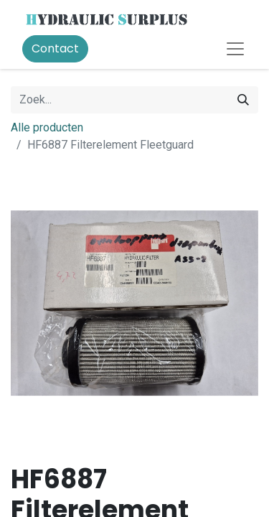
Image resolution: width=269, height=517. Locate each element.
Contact (55, 48)
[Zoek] (243, 99)
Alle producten (47, 127)
